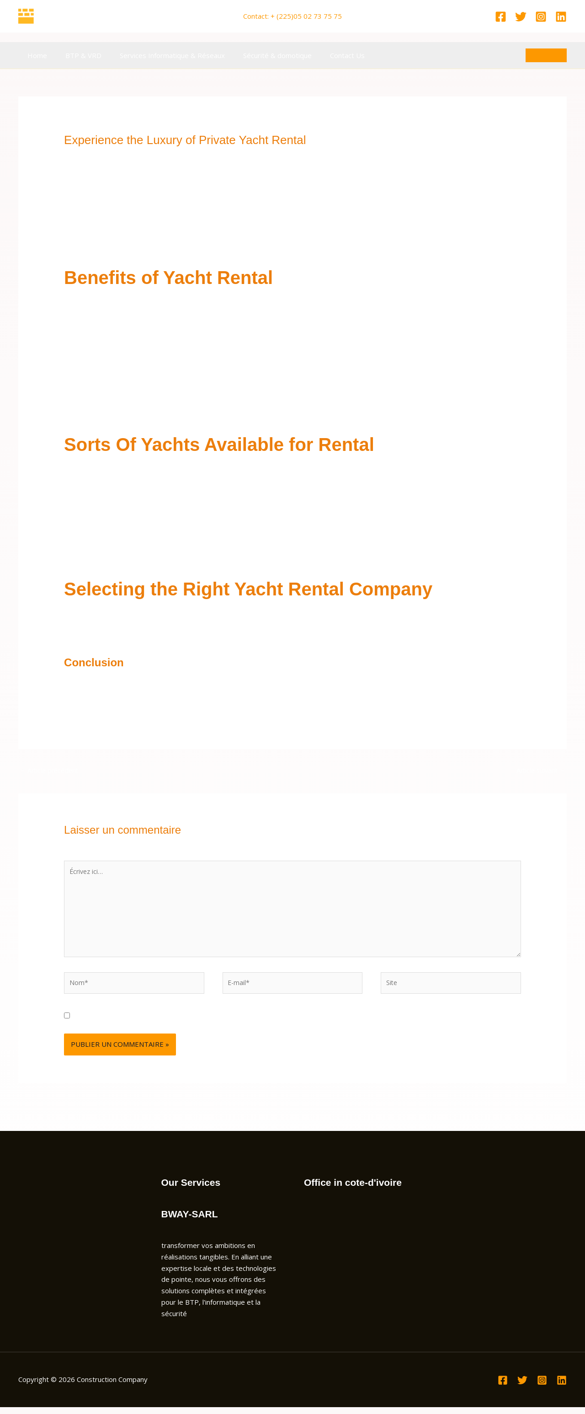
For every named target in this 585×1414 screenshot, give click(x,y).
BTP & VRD (76, 55)
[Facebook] (500, 16)
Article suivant (539, 770)
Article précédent (50, 770)
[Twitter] (520, 16)
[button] (546, 55)
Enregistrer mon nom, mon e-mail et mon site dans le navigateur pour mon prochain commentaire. (230, 1022)
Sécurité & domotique (261, 55)
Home (35, 55)
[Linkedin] (561, 16)
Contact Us (326, 55)
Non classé (163, 156)
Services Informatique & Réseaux (160, 55)
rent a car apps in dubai (222, 237)
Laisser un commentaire (101, 156)
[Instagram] (541, 16)
